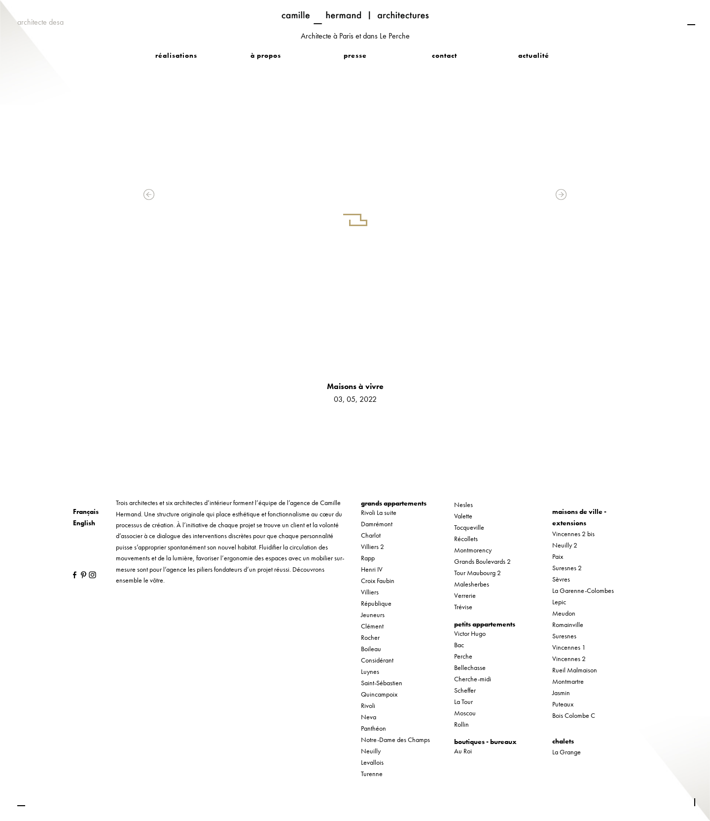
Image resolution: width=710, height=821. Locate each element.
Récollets (466, 538)
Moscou (465, 712)
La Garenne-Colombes (583, 590)
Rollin (461, 724)
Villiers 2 (372, 546)
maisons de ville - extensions (579, 517)
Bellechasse (470, 667)
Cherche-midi (472, 678)
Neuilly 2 (564, 545)
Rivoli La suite (378, 512)
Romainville (567, 624)
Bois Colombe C (573, 715)
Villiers (370, 591)
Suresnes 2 (567, 567)
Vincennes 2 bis (573, 533)
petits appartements (484, 624)
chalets (563, 741)
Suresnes (564, 635)
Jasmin (561, 692)
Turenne (372, 773)
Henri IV (372, 569)
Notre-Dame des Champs (395, 739)
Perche (463, 656)
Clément (372, 626)
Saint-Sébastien (381, 682)
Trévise (463, 606)
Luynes (370, 671)
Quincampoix (379, 694)
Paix (557, 556)
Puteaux (562, 704)
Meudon (563, 613)
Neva (368, 716)
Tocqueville (469, 527)
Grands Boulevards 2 (482, 561)
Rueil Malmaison (574, 669)
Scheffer (465, 690)
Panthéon (373, 728)
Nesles (463, 504)
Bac (459, 644)
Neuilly (371, 750)
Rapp (368, 557)
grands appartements (393, 503)
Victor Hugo (470, 633)
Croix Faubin (377, 580)
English (84, 522)
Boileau (371, 648)
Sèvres (561, 579)
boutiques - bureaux (485, 741)
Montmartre (568, 681)
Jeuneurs (373, 614)
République (376, 603)
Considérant (377, 660)
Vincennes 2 (569, 658)
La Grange (566, 751)
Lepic (559, 601)
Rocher (370, 637)
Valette (463, 515)
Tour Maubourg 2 (477, 572)
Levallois (372, 762)
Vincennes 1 (569, 647)
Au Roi (463, 750)
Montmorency (473, 550)
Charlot (371, 535)
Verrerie (465, 595)
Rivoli (368, 705)
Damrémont (376, 523)
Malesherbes (471, 584)
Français (86, 511)
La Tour (463, 701)
